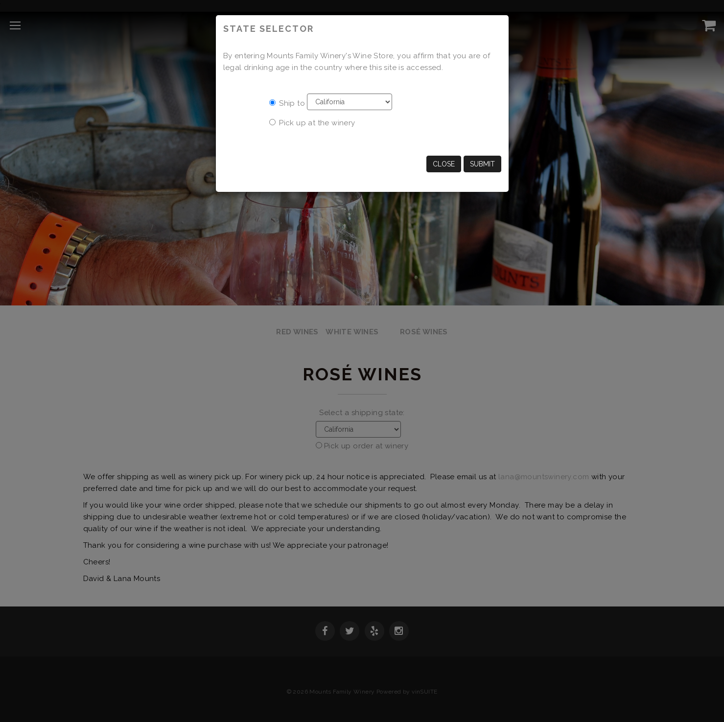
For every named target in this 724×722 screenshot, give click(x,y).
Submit (482, 164)
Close (444, 164)
